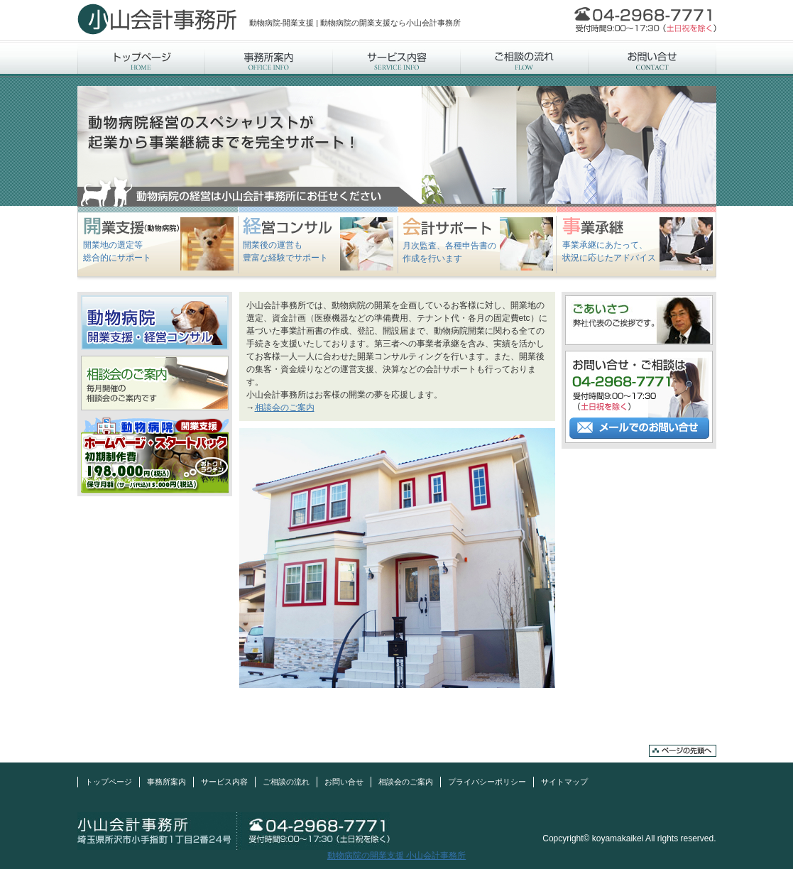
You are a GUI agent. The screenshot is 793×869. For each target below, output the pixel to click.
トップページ (141, 58)
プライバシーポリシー (487, 781)
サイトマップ (564, 781)
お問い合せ (652, 58)
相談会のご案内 (285, 407)
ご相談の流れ (525, 58)
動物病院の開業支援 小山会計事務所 (396, 855)
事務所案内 (269, 58)
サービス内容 (397, 58)
